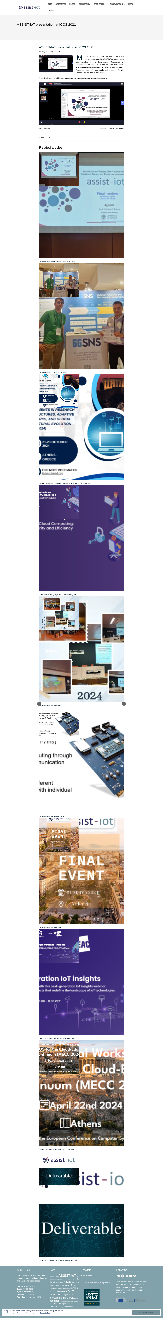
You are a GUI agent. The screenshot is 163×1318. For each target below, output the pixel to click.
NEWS (130, 4)
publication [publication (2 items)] (76, 1298)
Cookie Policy (45, 1313)
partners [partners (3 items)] (67, 1295)
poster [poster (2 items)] (75, 1295)
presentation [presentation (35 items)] (57, 1297)
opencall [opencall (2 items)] (62, 1295)
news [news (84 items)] (74, 1288)
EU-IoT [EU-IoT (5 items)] (52, 1282)
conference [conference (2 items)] (64, 1279)
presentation (49, 138)
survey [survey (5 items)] (70, 1301)
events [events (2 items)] (61, 1282)
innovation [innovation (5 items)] (65, 1285)
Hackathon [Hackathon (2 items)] (53, 1285)
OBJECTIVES (60, 4)
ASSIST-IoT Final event (50, 927)
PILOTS (72, 4)
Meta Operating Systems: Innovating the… (59, 594)
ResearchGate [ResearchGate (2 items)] (64, 1301)
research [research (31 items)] (55, 1300)
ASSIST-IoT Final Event (51, 705)
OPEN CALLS (99, 4)
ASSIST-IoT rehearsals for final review (57, 261)
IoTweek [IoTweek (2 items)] (60, 1288)
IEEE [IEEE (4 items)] (60, 1285)
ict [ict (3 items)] (57, 1285)
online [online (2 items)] (76, 1292)
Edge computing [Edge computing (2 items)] (72, 1279)
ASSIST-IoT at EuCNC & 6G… (54, 372)
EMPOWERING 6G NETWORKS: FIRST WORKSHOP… (66, 483)
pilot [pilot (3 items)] (72, 1295)
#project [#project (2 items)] (52, 1276)
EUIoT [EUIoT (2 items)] (57, 1282)
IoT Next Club (45, 129)
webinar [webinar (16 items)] (54, 1306)
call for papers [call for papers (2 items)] (57, 1279)
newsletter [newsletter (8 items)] (61, 1292)
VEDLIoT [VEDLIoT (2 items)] (69, 1304)
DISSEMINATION (116, 4)
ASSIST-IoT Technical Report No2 (111, 129)
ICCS (42, 138)
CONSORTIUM (84, 4)
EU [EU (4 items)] (78, 1279)
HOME (49, 4)
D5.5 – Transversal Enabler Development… (59, 1260)
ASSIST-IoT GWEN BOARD (53, 816)
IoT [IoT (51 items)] (72, 1284)
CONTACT (51, 10)
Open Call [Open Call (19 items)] (55, 1294)
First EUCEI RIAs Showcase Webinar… (58, 1038)
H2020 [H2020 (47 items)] (67, 1281)
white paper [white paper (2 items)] (61, 1307)
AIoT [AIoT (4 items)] (56, 1276)
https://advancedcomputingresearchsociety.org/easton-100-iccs (84, 78)
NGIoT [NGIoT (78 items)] (69, 1291)
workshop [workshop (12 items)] (69, 1307)
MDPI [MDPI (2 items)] (64, 1288)
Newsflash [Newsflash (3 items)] (53, 1292)
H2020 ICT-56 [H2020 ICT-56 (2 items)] (75, 1282)
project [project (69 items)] (68, 1297)
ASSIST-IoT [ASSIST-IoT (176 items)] (67, 1275)
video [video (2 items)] (73, 1304)
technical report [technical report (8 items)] (60, 1304)
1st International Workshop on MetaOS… (58, 1149)
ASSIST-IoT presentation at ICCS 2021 (66, 47)
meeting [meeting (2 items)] (68, 1288)
